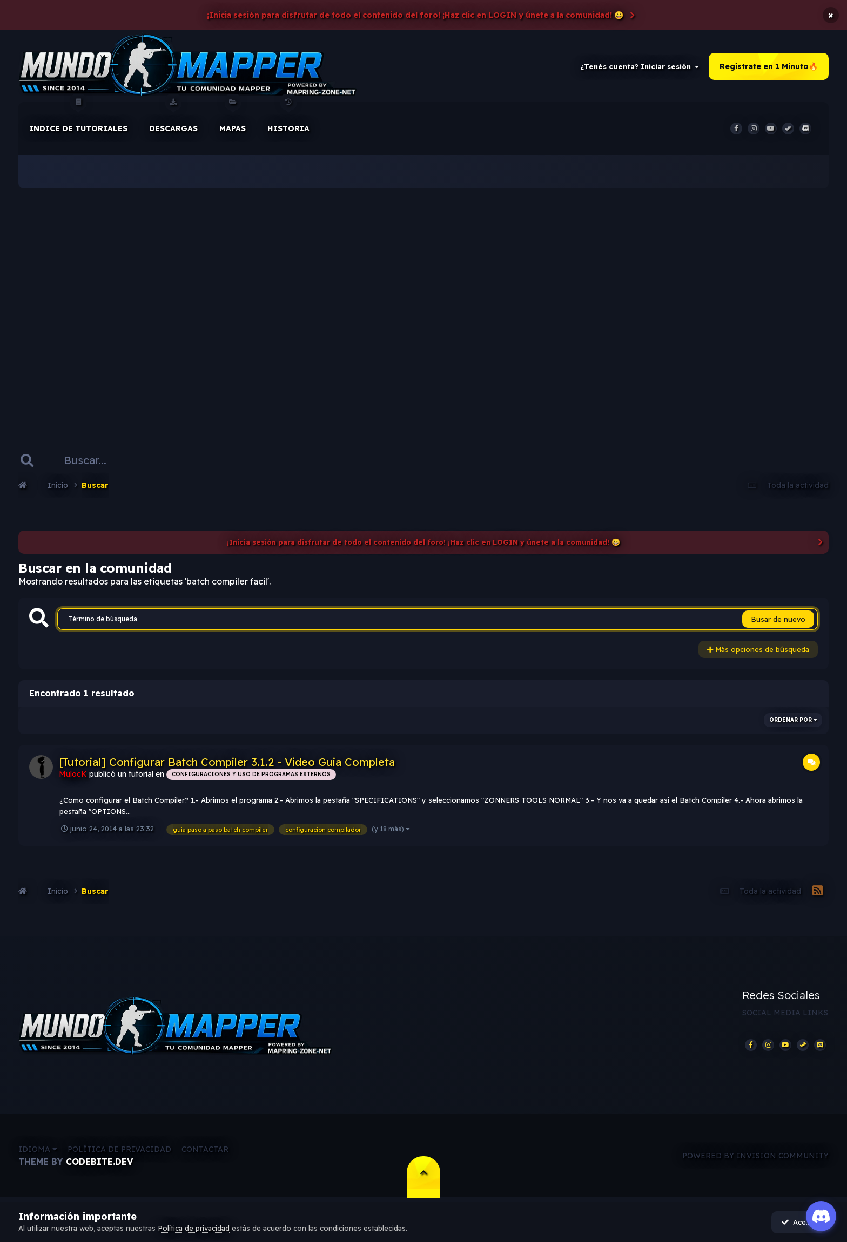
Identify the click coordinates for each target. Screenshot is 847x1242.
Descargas (173, 118)
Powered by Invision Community (755, 1157)
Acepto (799, 1222)
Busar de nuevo (778, 620)
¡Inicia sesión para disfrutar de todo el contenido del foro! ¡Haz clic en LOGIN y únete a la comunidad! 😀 (415, 15)
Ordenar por (793, 720)
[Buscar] (90, 461)
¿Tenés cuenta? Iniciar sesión (639, 67)
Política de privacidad (119, 1151)
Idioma (37, 1151)
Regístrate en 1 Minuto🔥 (769, 67)
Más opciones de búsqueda (758, 650)
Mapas (232, 118)
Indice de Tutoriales (78, 118)
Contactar (205, 1151)
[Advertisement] (423, 302)
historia (288, 118)
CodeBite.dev (99, 1163)
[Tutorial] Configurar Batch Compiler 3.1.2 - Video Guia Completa (227, 762)
